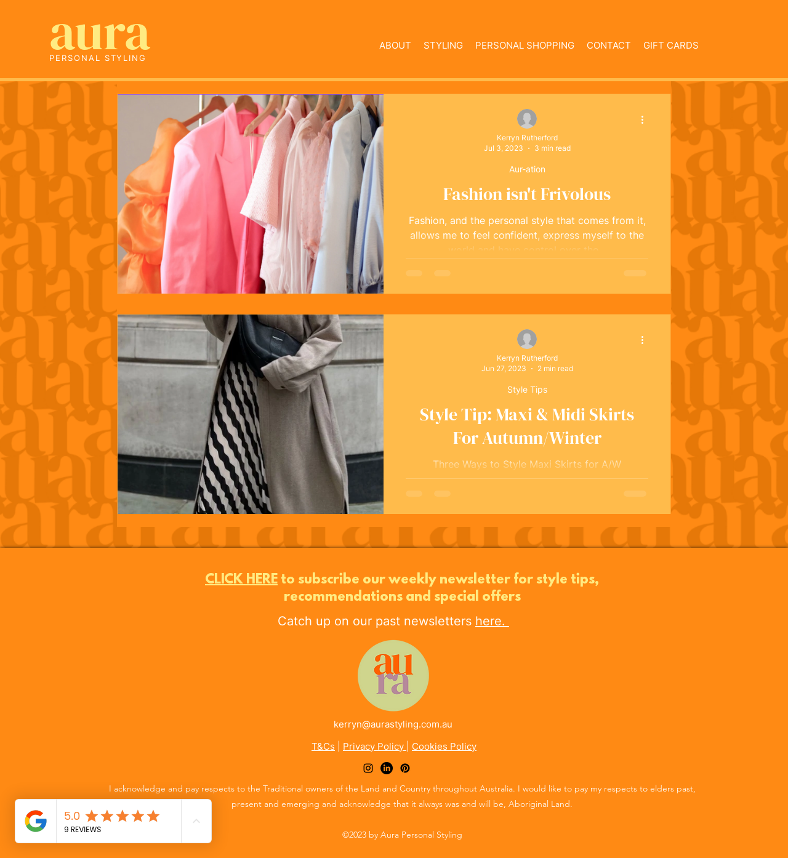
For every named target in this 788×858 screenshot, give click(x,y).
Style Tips (527, 389)
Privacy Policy (374, 746)
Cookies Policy (444, 746)
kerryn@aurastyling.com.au (393, 724)
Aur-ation (527, 169)
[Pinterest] (405, 768)
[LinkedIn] (386, 768)
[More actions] (646, 119)
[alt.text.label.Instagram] (368, 768)
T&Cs (323, 746)
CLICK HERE (241, 580)
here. (492, 621)
